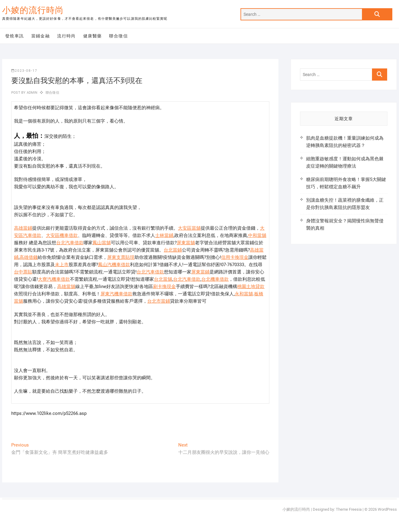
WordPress (387, 509)
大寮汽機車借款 (54, 279)
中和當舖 (257, 235)
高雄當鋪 (23, 228)
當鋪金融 (40, 35)
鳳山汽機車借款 (114, 264)
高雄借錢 (28, 257)
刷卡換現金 (164, 286)
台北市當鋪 (158, 301)
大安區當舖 (189, 228)
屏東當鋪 (200, 272)
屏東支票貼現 (121, 257)
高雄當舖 (66, 286)
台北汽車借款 (70, 242)
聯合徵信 (118, 35)
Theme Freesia (349, 509)
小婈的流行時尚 (33, 10)
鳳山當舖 (102, 242)
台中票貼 (23, 272)
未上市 (62, 264)
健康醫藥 (92, 35)
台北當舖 (163, 279)
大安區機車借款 (62, 235)
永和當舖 (244, 294)
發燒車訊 (14, 35)
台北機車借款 (215, 279)
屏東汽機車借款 (116, 294)
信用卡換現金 (234, 257)
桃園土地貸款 (250, 286)
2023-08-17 (24, 71)
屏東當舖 (186, 242)
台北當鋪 (173, 250)
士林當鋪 (164, 235)
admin (31, 93)
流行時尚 (66, 35)
